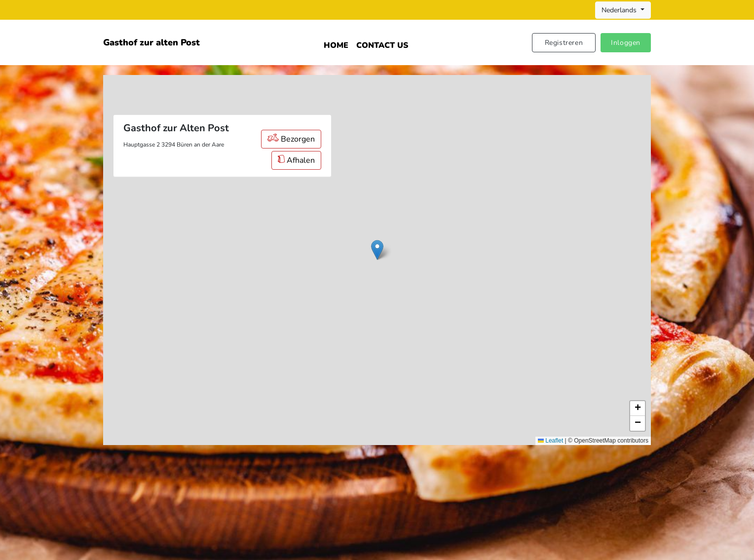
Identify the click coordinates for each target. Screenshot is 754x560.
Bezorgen (291, 139)
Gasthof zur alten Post (151, 42)
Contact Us (382, 45)
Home (336, 45)
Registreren (564, 42)
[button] (377, 250)
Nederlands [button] (620, 10)
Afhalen (296, 160)
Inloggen (626, 42)
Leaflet (550, 440)
